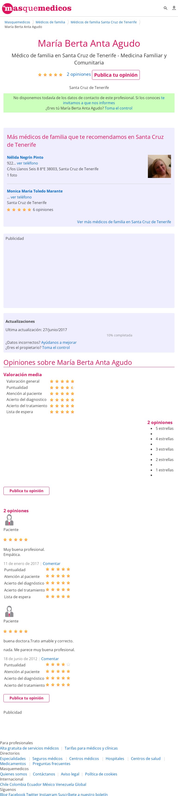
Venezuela (65, 784)
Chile (4, 784)
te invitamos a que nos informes (114, 100)
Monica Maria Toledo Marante (35, 191)
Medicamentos (13, 763)
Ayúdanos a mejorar (59, 342)
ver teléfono (27, 163)
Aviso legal (70, 774)
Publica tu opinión (116, 75)
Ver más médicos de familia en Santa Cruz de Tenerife (124, 221)
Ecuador (34, 784)
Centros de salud (146, 758)
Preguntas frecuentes (51, 763)
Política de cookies (101, 774)
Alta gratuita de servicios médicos (29, 748)
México (49, 784)
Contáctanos (44, 774)
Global (80, 784)
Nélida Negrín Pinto (25, 157)
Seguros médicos (47, 758)
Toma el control (118, 108)
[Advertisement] (89, 273)
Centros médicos (84, 758)
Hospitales (115, 758)
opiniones (79, 74)
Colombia (18, 784)
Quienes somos (13, 774)
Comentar (51, 563)
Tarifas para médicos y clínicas (91, 748)
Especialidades (13, 758)
